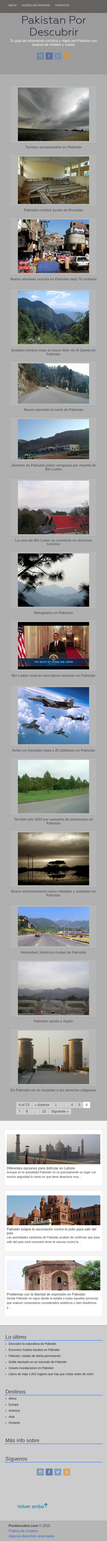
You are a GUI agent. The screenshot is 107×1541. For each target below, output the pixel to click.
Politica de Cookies (23, 1531)
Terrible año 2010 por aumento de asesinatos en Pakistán (53, 821)
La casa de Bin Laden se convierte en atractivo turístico (53, 542)
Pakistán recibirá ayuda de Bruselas (53, 210)
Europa (13, 1404)
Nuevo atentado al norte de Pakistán (53, 410)
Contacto (62, 5)
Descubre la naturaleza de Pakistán (32, 1343)
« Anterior (42, 1105)
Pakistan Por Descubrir (53, 26)
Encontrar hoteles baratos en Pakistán (34, 1350)
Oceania (14, 1422)
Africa (12, 1398)
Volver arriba (32, 1506)
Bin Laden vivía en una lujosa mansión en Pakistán (53, 675)
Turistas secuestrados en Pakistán (53, 147)
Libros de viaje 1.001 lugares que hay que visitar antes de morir (51, 1374)
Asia (11, 1416)
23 (44, 1111)
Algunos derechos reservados (31, 1536)
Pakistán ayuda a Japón (53, 1021)
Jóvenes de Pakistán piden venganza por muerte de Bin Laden (53, 467)
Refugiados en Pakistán (53, 613)
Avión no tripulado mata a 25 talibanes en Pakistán (53, 750)
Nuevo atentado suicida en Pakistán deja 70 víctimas (53, 279)
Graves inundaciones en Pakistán (31, 1368)
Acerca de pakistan (36, 5)
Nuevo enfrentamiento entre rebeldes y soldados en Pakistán (53, 893)
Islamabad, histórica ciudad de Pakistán (53, 952)
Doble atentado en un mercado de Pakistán (38, 1362)
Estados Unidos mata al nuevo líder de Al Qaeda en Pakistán (53, 352)
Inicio (13, 5)
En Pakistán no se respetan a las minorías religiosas (53, 1090)
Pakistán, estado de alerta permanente (35, 1356)
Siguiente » (60, 1111)
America (14, 1410)
